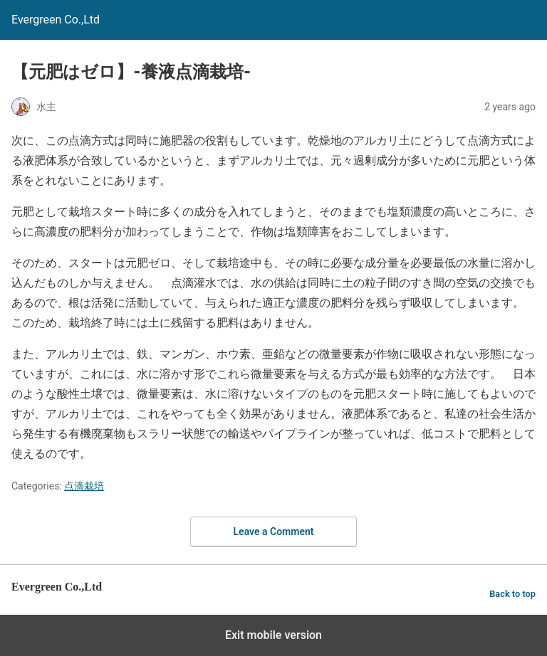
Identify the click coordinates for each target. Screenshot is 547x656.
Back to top (512, 593)
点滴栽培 (84, 486)
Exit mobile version (273, 635)
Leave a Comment (274, 531)
